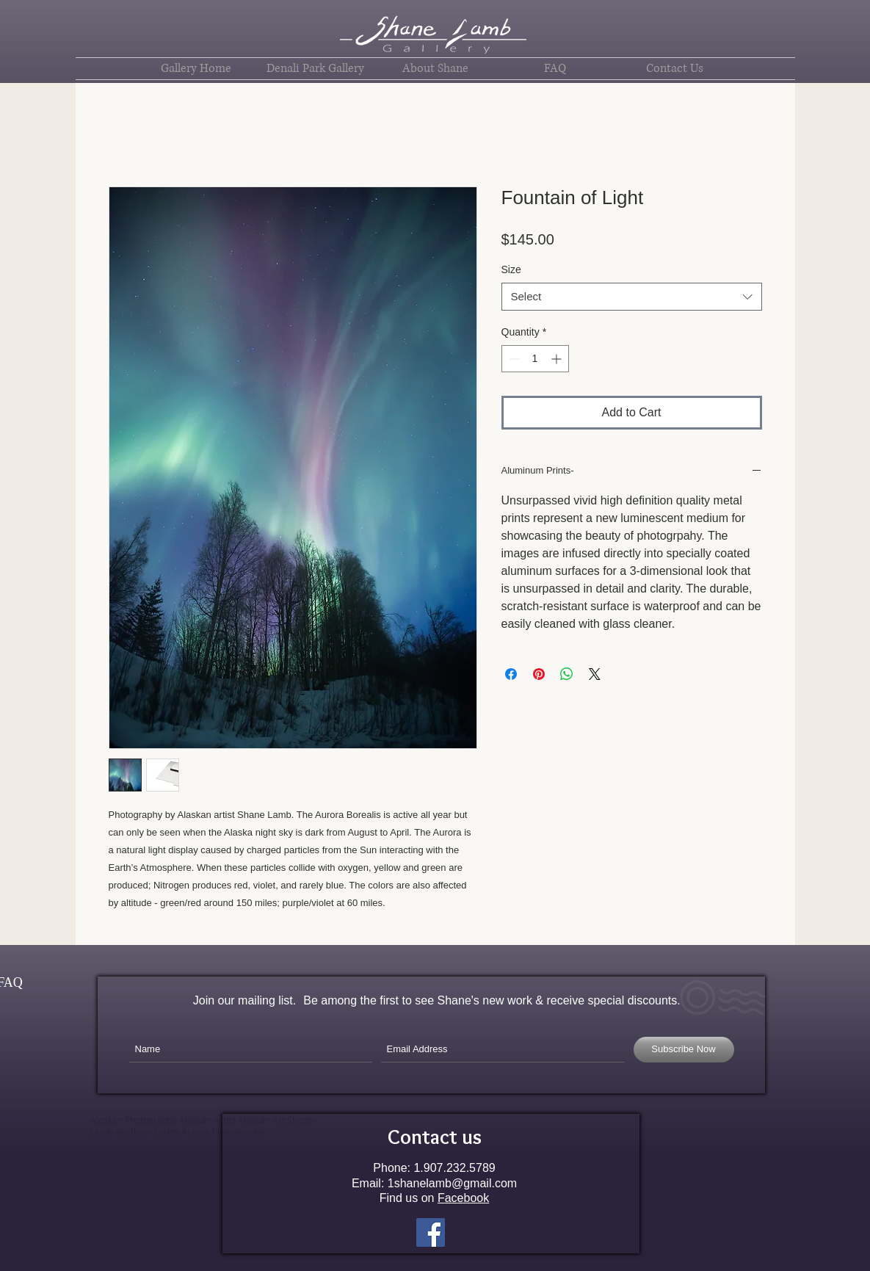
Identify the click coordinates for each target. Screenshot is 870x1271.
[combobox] (631, 297)
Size (511, 269)
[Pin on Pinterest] (539, 674)
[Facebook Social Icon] (430, 1232)
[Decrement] (513, 359)
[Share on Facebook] (511, 674)
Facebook (463, 1198)
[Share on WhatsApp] (567, 674)
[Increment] (557, 359)
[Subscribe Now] (684, 1049)
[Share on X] (594, 674)
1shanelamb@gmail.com (452, 1183)
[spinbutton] (535, 359)
